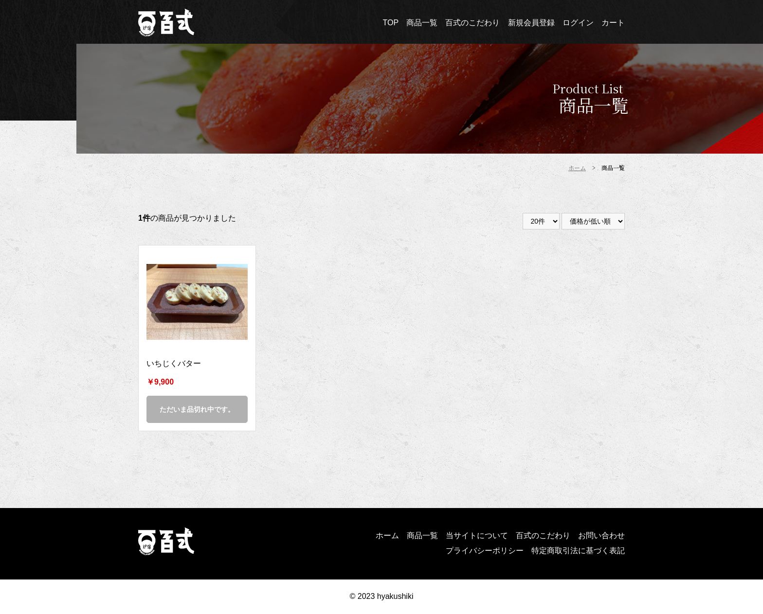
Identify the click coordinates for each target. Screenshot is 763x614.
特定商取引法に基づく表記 (578, 550)
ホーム (387, 535)
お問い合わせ (601, 535)
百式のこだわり (543, 535)
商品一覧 (422, 535)
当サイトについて (477, 535)
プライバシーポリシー (485, 550)
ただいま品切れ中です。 (197, 409)
